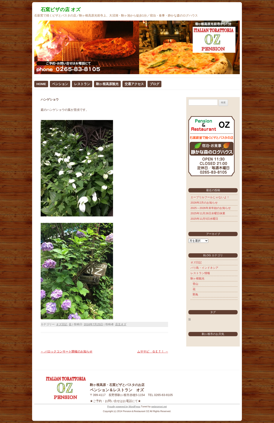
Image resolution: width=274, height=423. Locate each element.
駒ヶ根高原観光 (107, 84)
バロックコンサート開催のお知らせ (66, 351)
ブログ (154, 84)
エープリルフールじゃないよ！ (210, 197)
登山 (195, 283)
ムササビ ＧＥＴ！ (152, 351)
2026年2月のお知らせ (204, 202)
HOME (41, 84)
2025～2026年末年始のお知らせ (211, 208)
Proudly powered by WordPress (123, 406)
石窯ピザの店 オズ (61, 9)
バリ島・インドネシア (204, 267)
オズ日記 (61, 324)
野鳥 (195, 294)
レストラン (82, 84)
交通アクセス (134, 84)
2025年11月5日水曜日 (204, 218)
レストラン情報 (200, 273)
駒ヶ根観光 (197, 278)
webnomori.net (159, 406)
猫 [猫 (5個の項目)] (189, 319)
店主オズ (120, 324)
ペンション (60, 84)
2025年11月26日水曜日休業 (208, 213)
